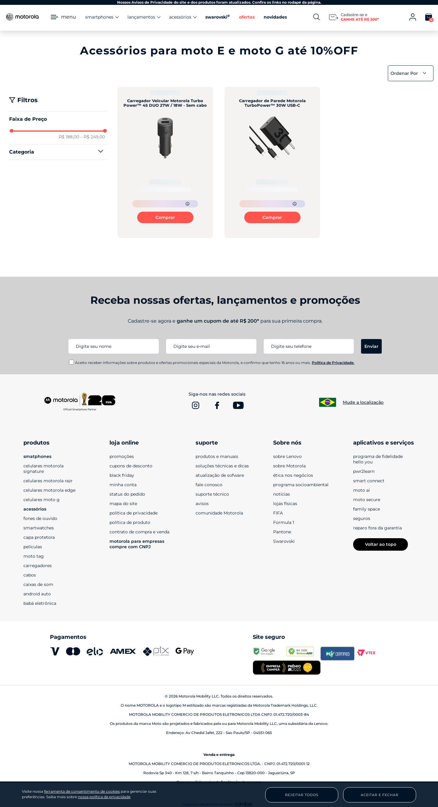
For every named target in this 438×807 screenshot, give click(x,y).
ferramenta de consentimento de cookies (82, 791)
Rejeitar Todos (301, 795)
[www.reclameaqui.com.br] (303, 653)
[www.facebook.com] (217, 405)
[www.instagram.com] (195, 405)
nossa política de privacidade (104, 797)
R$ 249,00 (92, 136)
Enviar (371, 346)
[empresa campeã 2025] (286, 668)
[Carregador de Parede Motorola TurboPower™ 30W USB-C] (272, 162)
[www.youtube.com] (238, 405)
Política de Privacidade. (333, 362)
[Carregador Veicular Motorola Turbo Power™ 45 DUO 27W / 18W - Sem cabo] (165, 162)
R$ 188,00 (69, 136)
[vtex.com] (371, 653)
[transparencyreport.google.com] (270, 653)
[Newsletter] (355, 17)
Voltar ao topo (380, 544)
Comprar (165, 217)
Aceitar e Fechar (379, 795)
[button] (58, 152)
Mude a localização (363, 402)
